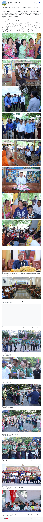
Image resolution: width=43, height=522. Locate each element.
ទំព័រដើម (3, 7)
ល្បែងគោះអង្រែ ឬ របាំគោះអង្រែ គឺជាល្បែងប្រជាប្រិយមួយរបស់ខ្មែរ (10, 434)
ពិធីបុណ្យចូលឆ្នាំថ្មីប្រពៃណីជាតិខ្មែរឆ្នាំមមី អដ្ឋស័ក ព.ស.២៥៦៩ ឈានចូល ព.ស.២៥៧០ (12, 487)
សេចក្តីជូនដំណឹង (29, 7)
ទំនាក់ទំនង (30, 518)
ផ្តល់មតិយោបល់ (35, 518)
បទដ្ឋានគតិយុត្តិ (36, 7)
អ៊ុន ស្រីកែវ (10, 17)
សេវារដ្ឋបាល (13, 7)
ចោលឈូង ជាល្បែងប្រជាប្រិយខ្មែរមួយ (6, 354)
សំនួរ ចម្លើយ (38, 518)
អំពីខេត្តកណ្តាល (7, 7)
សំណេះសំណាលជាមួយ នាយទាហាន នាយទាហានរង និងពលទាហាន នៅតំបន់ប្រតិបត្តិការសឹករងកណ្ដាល (14, 301)
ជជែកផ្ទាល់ (26, 518)
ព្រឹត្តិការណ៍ (24, 7)
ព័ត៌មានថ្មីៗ (18, 7)
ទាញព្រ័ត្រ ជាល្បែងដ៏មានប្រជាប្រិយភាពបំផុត (7, 407)
